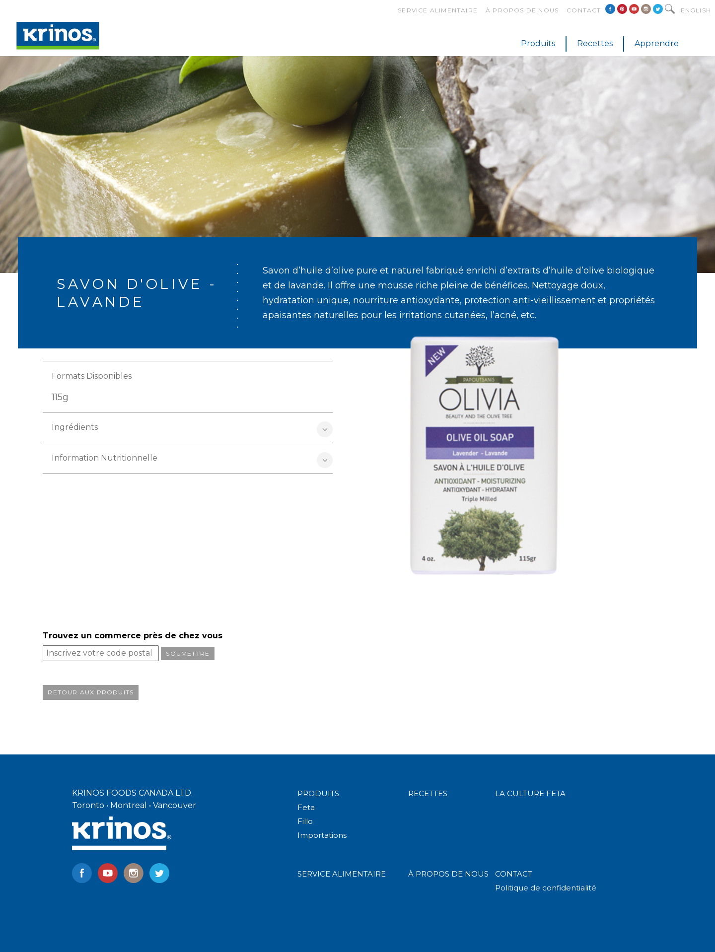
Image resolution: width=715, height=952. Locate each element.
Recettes (595, 43)
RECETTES (427, 793)
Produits (538, 43)
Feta (306, 807)
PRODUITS (318, 793)
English (696, 10)
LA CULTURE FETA (530, 793)
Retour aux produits (91, 692)
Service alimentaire (438, 10)
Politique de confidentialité (545, 887)
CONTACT (513, 874)
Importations (322, 835)
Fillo (305, 821)
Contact (584, 10)
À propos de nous (522, 10)
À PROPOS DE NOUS (448, 874)
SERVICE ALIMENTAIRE (341, 874)
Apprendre (657, 43)
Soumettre (188, 653)
